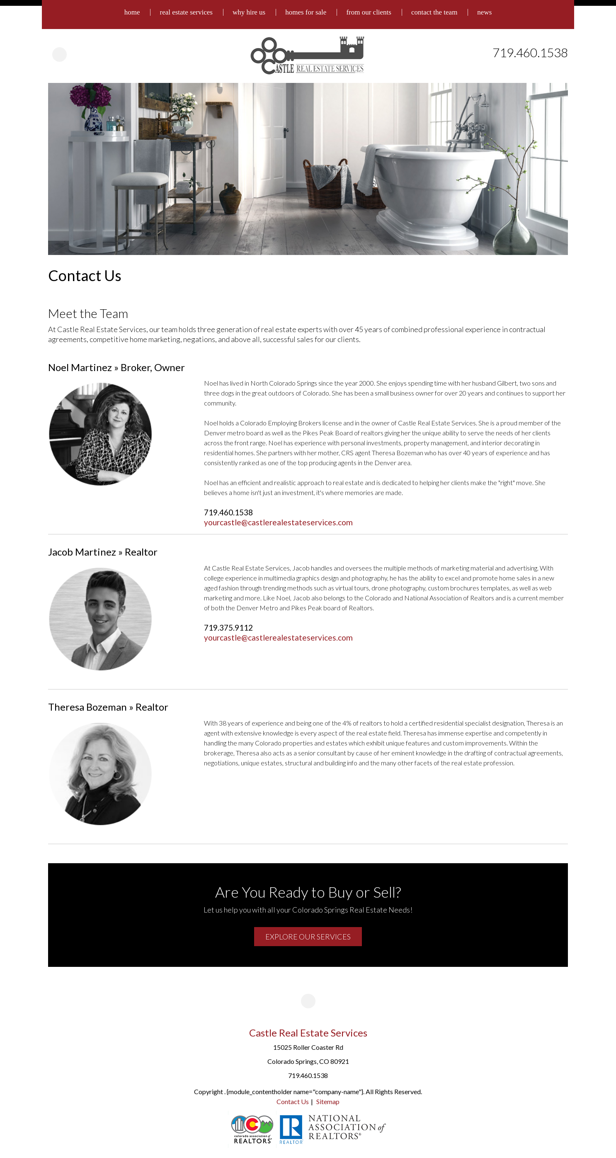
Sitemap (328, 1101)
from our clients (368, 12)
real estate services (186, 12)
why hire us (249, 12)
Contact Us (292, 1101)
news (484, 12)
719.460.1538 (530, 52)
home (132, 12)
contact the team (434, 12)
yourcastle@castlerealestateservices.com (278, 522)
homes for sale (305, 12)
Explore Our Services (308, 936)
